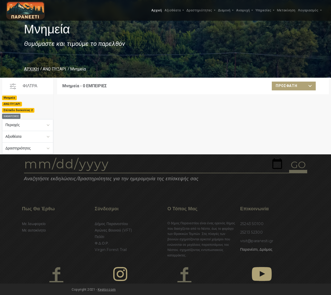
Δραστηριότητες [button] (199, 10)
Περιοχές (12, 125)
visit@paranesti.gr (256, 241)
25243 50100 (252, 223)
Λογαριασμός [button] (308, 10)
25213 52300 (251, 232)
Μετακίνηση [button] (286, 10)
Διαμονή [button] (224, 10)
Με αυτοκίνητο (34, 230)
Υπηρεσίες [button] (263, 10)
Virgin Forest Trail (111, 249)
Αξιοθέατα (13, 136)
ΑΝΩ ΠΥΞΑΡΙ (54, 69)
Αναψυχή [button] (243, 10)
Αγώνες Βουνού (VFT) (113, 230)
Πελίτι (99, 236)
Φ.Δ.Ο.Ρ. (102, 243)
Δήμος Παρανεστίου (111, 223)
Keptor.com (107, 289)
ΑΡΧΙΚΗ (31, 69)
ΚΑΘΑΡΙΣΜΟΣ (11, 116)
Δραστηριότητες (18, 148)
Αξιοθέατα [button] (173, 10)
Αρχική (156, 10)
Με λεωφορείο (34, 223)
